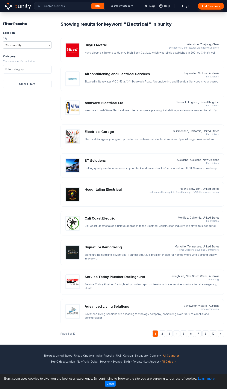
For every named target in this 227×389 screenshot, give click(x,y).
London (70, 361)
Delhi (127, 361)
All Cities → (169, 361)
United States (64, 355)
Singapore (141, 355)
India (99, 355)
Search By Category (122, 5)
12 (213, 333)
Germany (155, 355)
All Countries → (173, 355)
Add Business (211, 6)
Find (98, 5)
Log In (186, 6)
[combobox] (27, 45)
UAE (118, 355)
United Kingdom (84, 355)
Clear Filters (27, 83)
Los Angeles (152, 361)
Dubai (94, 361)
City (5, 38)
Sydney (117, 361)
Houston (105, 361)
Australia (109, 355)
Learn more (206, 378)
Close (110, 383)
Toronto (137, 361)
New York (83, 361)
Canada (128, 355)
